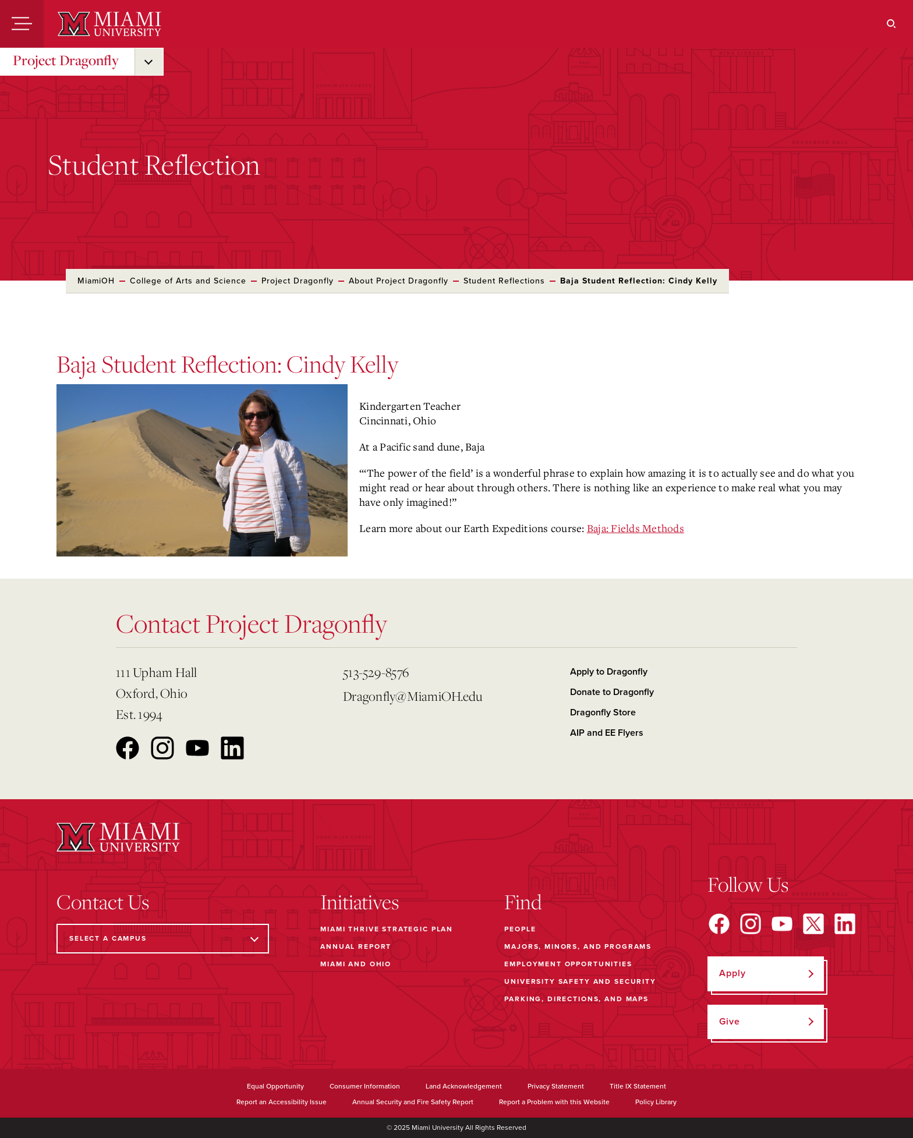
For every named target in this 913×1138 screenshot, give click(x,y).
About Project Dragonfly (398, 281)
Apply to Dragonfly (608, 672)
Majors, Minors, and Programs (578, 946)
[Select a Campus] (162, 938)
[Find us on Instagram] (750, 923)
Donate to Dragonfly (612, 692)
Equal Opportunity (275, 1086)
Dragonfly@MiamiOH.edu (412, 695)
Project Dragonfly (66, 60)
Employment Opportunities (568, 964)
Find (523, 901)
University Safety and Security (580, 981)
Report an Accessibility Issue (281, 1102)
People (520, 929)
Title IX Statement (638, 1086)
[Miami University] (109, 24)
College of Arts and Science (188, 281)
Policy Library (656, 1102)
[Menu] (22, 24)
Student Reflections (504, 281)
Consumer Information (365, 1086)
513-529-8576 (376, 672)
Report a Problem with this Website (554, 1102)
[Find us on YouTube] (782, 923)
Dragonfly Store (603, 712)
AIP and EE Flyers (606, 733)
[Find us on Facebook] (719, 923)
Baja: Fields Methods (635, 528)
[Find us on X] (813, 923)
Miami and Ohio (355, 964)
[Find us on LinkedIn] (845, 923)
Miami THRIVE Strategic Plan (386, 929)
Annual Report (355, 946)
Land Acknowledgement (464, 1086)
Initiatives (359, 901)
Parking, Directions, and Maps (576, 999)
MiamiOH (96, 281)
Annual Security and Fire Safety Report (412, 1102)
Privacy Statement (556, 1086)
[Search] (891, 24)
